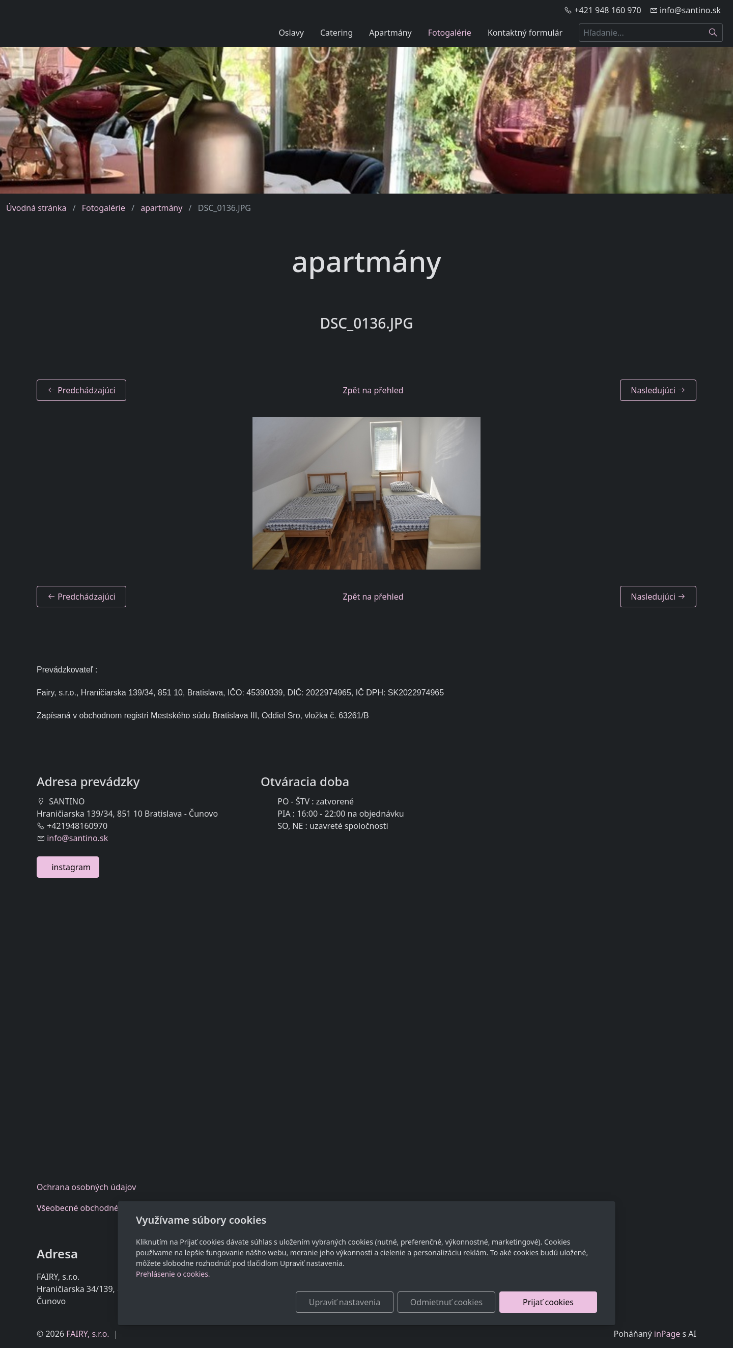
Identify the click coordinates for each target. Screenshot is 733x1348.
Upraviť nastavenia (344, 1302)
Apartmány (390, 32)
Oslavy (291, 32)
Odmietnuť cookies (446, 1302)
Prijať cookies (548, 1302)
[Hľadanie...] (641, 32)
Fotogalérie (449, 32)
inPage (667, 1333)
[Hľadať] (713, 32)
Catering (336, 32)
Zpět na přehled (373, 390)
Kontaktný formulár (525, 32)
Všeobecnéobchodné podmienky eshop (113, 1208)
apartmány (161, 207)
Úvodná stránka (36, 207)
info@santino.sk (77, 838)
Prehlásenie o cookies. (173, 1274)
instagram (68, 867)
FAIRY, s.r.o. (87, 1333)
